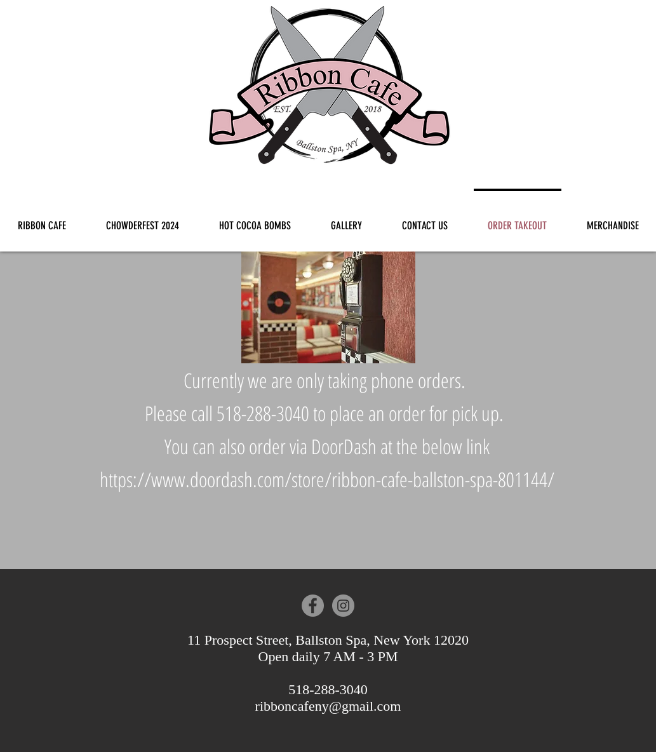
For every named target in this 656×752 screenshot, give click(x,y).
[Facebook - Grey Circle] (313, 605)
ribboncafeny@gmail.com (328, 706)
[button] (346, 220)
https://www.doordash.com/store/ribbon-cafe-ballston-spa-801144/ (327, 479)
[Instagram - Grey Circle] (343, 605)
